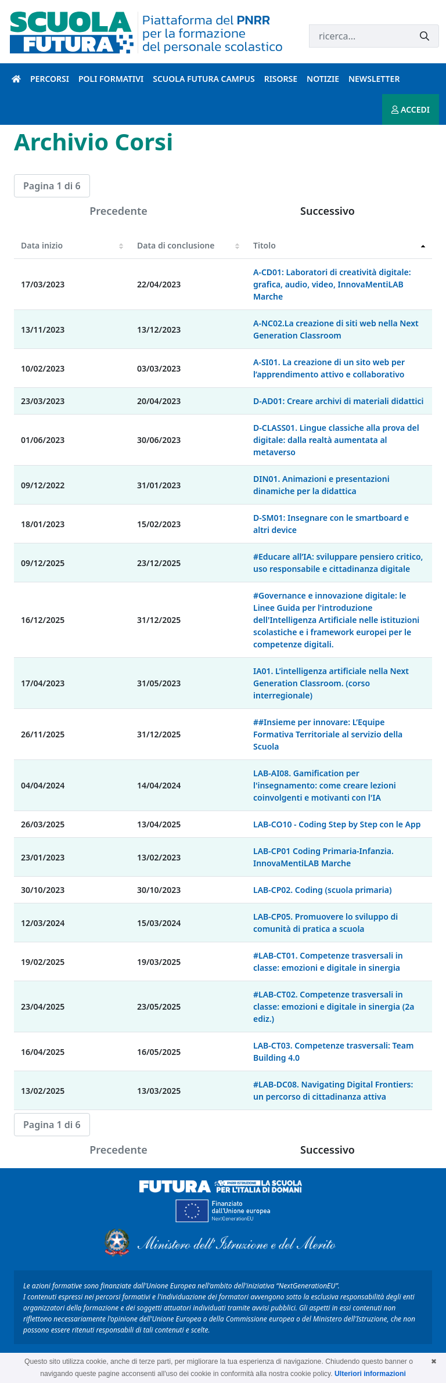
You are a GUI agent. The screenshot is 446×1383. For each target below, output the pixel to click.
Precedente (118, 211)
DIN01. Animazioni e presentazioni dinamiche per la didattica (321, 484)
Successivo (327, 211)
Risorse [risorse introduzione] (280, 78)
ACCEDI (410, 109)
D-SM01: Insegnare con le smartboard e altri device (331, 523)
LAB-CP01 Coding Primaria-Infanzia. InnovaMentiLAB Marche (323, 857)
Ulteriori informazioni (370, 1374)
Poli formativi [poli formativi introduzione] (110, 78)
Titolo (264, 245)
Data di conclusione (175, 245)
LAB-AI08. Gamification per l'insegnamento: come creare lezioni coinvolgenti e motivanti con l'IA (324, 785)
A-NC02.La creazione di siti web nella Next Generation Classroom (336, 329)
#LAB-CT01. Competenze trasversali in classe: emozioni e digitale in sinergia (328, 961)
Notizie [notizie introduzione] (323, 78)
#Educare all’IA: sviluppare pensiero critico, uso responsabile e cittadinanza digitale (338, 562)
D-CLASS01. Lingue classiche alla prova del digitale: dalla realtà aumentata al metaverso (336, 440)
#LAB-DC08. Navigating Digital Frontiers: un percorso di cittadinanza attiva (333, 1090)
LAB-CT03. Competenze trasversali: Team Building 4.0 (333, 1051)
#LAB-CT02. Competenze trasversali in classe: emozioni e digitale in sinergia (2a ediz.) (333, 1006)
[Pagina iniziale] (16, 78)
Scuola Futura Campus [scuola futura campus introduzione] (203, 78)
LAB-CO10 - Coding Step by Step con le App (337, 824)
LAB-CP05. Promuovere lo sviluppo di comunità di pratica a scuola (325, 922)
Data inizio (42, 245)
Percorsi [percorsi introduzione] (49, 78)
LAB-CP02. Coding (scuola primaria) (322, 889)
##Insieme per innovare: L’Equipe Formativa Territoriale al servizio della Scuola (327, 734)
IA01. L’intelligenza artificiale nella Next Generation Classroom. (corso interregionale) (331, 683)
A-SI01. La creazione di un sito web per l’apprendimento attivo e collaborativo (329, 368)
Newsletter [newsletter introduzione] (374, 78)
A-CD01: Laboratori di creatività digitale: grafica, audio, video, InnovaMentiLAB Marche (332, 284)
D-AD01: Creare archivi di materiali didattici (338, 400)
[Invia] (424, 36)
